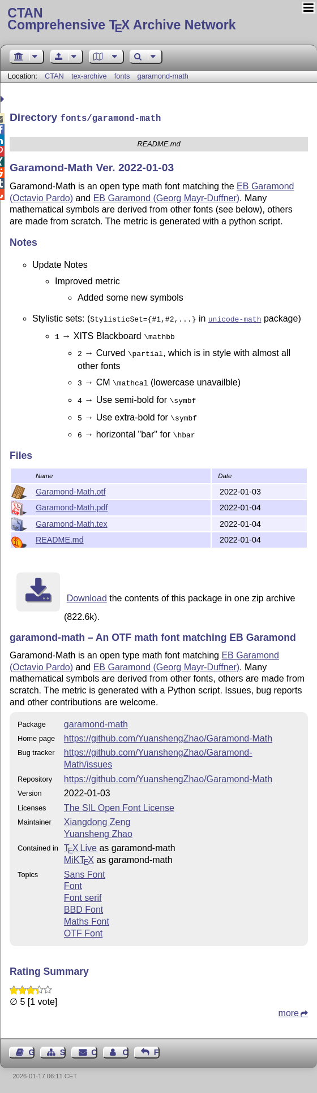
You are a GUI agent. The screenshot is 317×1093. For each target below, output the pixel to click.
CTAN (54, 76)
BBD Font (83, 908)
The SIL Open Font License (119, 807)
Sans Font (84, 873)
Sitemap (63, 1051)
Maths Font (86, 920)
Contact (94, 1051)
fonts (122, 76)
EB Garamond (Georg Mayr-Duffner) (166, 197)
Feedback (157, 1051)
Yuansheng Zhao (98, 833)
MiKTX (79, 859)
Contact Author (125, 1051)
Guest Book (32, 1051)
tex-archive (89, 76)
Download (87, 597)
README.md (60, 538)
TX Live (80, 847)
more (289, 1012)
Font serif (83, 896)
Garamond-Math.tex (72, 522)
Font (73, 885)
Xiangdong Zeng (97, 821)
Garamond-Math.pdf (72, 506)
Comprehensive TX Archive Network (158, 19)
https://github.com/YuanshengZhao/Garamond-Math (168, 737)
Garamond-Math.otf (70, 490)
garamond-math (163, 76)
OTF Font (83, 932)
